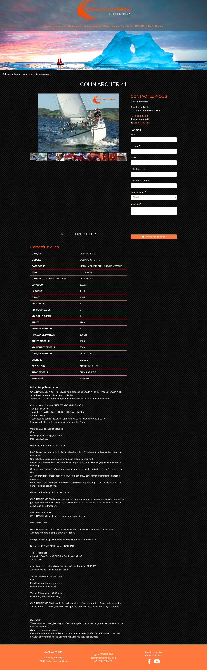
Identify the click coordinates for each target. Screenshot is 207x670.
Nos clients (127, 26)
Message (136, 204)
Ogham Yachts (111, 26)
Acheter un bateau (12, 74)
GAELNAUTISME (144, 26)
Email (134, 157)
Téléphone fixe (138, 169)
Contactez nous (103, 654)
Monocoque (60, 26)
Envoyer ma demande (153, 237)
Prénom (135, 146)
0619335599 (141, 116)
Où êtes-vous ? (138, 192)
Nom (133, 134)
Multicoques (74, 26)
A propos (46, 74)
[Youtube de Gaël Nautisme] (157, 662)
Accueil (47, 26)
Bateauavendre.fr (153, 655)
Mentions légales (153, 652)
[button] (124, 96)
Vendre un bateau (32, 74)
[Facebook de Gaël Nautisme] (149, 662)
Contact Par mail (141, 123)
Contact (159, 26)
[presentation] (151, 227)
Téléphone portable (140, 180)
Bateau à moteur (92, 26)
